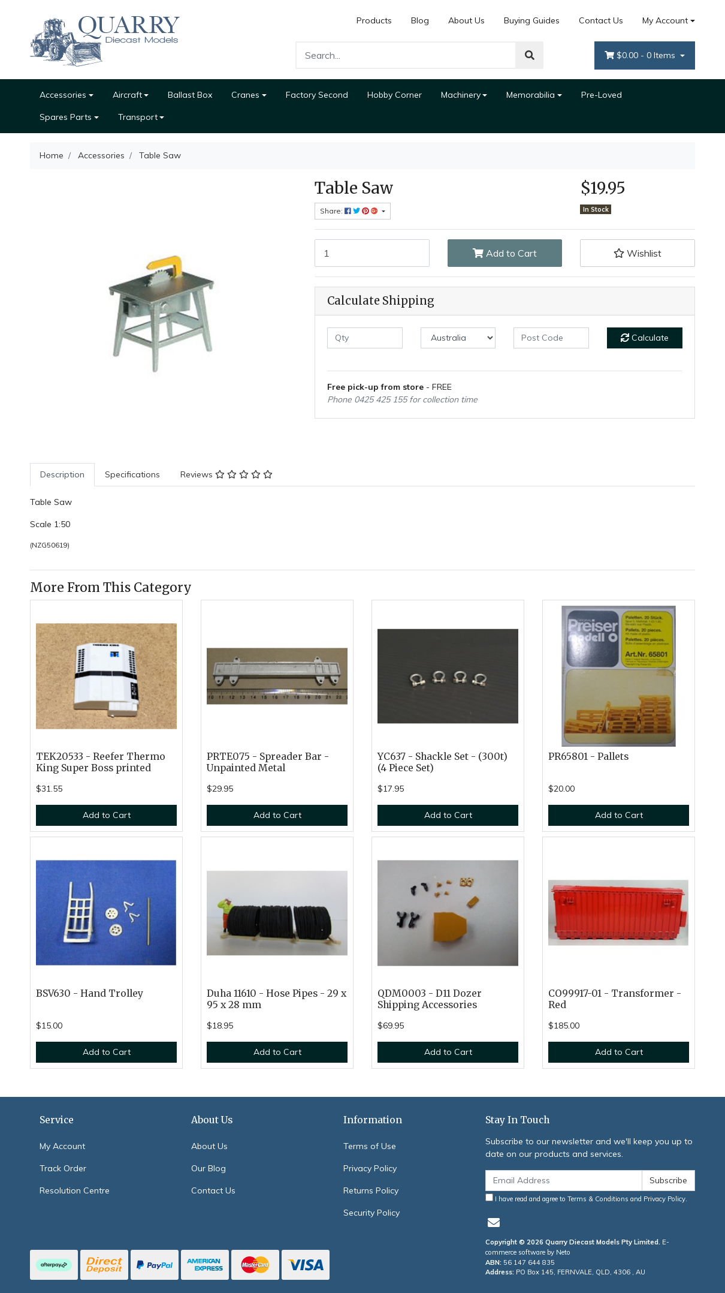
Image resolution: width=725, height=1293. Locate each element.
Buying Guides (532, 20)
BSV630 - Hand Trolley (89, 993)
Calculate (645, 337)
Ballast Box (190, 94)
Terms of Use (369, 1146)
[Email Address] (563, 1180)
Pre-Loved (601, 94)
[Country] (458, 337)
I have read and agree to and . (586, 1198)
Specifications (132, 474)
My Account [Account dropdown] (665, 20)
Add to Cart (505, 253)
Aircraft (127, 94)
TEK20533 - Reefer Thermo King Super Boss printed (100, 762)
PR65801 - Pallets (588, 756)
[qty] (365, 337)
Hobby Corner (394, 94)
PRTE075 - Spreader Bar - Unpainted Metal (268, 762)
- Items (641, 55)
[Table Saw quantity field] (372, 253)
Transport (138, 117)
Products (374, 20)
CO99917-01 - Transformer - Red (614, 999)
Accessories (63, 94)
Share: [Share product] (350, 210)
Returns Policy (370, 1190)
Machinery (461, 94)
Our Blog (208, 1168)
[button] (637, 253)
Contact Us (601, 20)
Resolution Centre (75, 1190)
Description (62, 474)
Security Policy (371, 1212)
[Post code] (551, 337)
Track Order (63, 1168)
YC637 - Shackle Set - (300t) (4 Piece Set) (442, 762)
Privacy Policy (370, 1168)
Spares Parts (66, 117)
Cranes (245, 94)
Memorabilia (530, 94)
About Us (466, 20)
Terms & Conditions (598, 1199)
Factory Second (317, 94)
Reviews (226, 474)
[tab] (62, 474)
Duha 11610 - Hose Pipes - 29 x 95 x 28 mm (276, 999)
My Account (62, 1146)
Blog (420, 20)
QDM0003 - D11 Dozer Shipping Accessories (429, 999)
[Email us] (494, 1222)
